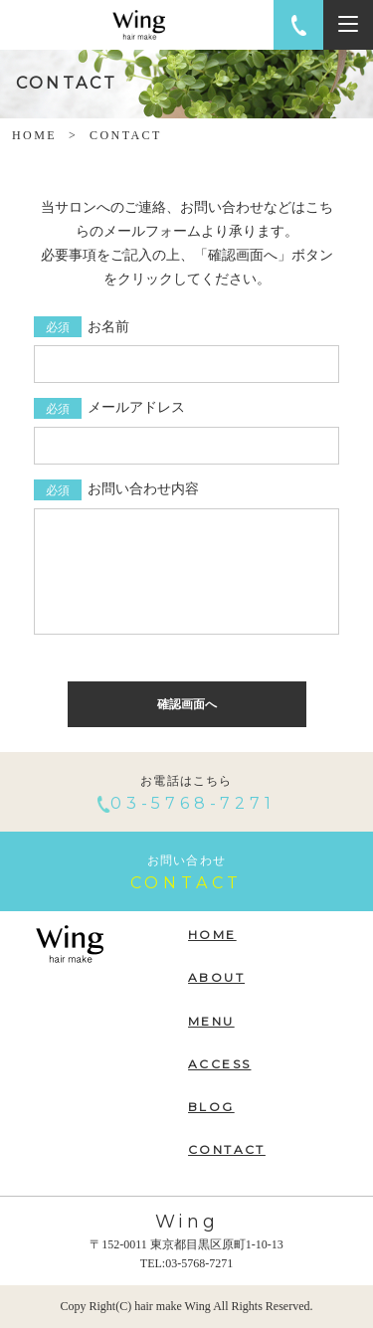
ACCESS (219, 1063)
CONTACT (227, 1149)
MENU (211, 1021)
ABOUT (216, 977)
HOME (34, 135)
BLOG (211, 1106)
